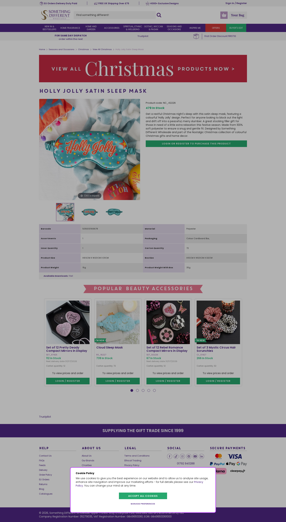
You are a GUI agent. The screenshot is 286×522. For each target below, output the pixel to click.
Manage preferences (143, 503)
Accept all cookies (143, 496)
